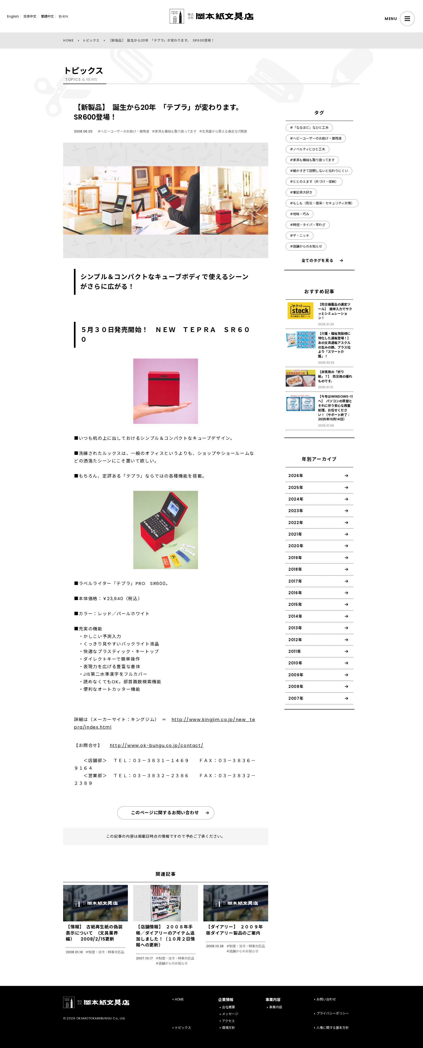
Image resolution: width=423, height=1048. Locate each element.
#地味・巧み (299, 214)
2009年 (295, 675)
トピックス (91, 40)
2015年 (295, 604)
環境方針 (228, 1027)
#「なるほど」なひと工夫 (309, 127)
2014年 (295, 616)
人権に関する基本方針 (332, 1027)
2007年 (295, 698)
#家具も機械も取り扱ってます (174, 131)
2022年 (295, 522)
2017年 (295, 581)
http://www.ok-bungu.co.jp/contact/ (156, 745)
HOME (68, 40)
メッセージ (230, 1014)
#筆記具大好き (301, 192)
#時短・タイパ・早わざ (307, 224)
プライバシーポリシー (332, 1013)
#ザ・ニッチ (299, 235)
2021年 (295, 534)
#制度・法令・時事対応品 (105, 952)
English (13, 16)
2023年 (295, 510)
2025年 (295, 487)
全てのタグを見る (317, 260)
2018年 (295, 569)
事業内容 (275, 1007)
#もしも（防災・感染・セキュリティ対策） (322, 203)
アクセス (228, 1021)
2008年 (295, 686)
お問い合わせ (326, 999)
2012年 (295, 640)
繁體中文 (47, 16)
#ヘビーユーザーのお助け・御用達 (123, 131)
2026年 (295, 475)
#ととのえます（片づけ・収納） (314, 181)
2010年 (295, 663)
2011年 (294, 651)
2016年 (295, 593)
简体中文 (29, 16)
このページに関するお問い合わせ (165, 813)
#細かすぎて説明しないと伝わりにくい (319, 170)
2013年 (295, 628)
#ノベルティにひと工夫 (307, 149)
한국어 (63, 16)
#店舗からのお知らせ (172, 963)
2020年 (295, 546)
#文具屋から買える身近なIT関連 (223, 131)
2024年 (295, 499)
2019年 (295, 557)
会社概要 (228, 1007)
